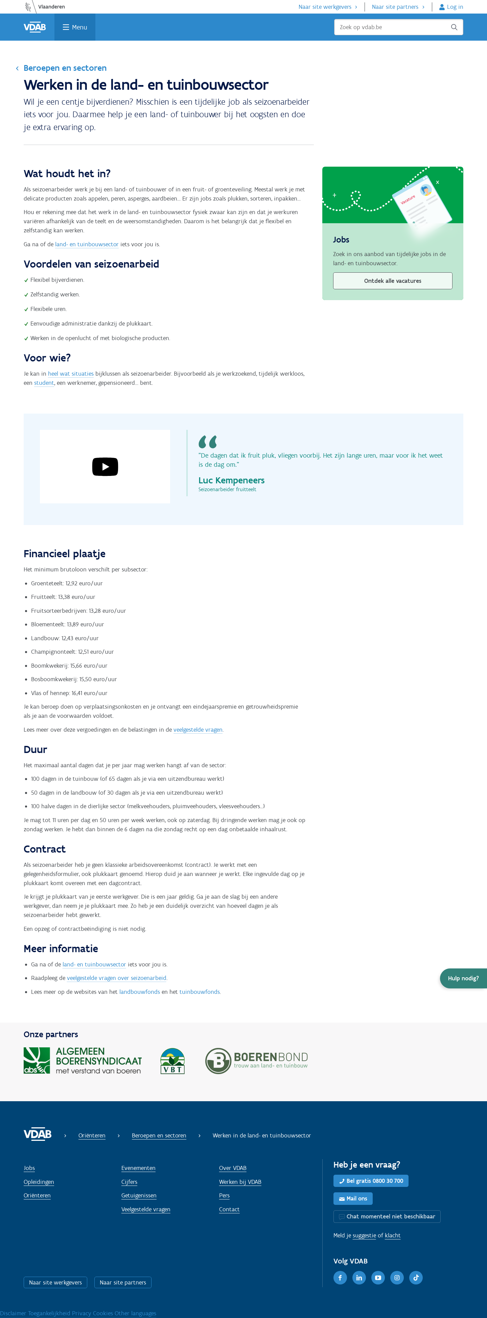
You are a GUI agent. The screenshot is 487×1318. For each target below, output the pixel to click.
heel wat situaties (71, 373)
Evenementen (138, 1168)
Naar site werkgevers (325, 7)
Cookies (104, 1313)
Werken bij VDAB (240, 1182)
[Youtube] (378, 1277)
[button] (463, 978)
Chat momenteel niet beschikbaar (391, 1216)
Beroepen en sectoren (65, 67)
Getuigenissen (139, 1195)
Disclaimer (14, 1313)
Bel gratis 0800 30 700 (375, 1181)
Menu (79, 27)
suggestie (364, 1235)
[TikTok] (416, 1277)
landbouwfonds (139, 992)
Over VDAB (233, 1168)
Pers (224, 1195)
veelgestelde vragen (198, 729)
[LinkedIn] (359, 1277)
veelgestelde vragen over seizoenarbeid (116, 978)
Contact (229, 1209)
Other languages (135, 1313)
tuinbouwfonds (200, 992)
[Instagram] (397, 1277)
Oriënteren (92, 1135)
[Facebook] (340, 1277)
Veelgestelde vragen (145, 1209)
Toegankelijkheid (50, 1313)
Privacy (82, 1313)
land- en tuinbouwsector (87, 244)
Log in (455, 7)
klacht (393, 1235)
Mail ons (357, 1198)
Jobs (29, 1168)
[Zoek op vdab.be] (398, 27)
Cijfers (129, 1182)
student (44, 382)
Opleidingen (39, 1182)
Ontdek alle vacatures (392, 281)
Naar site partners (395, 7)
